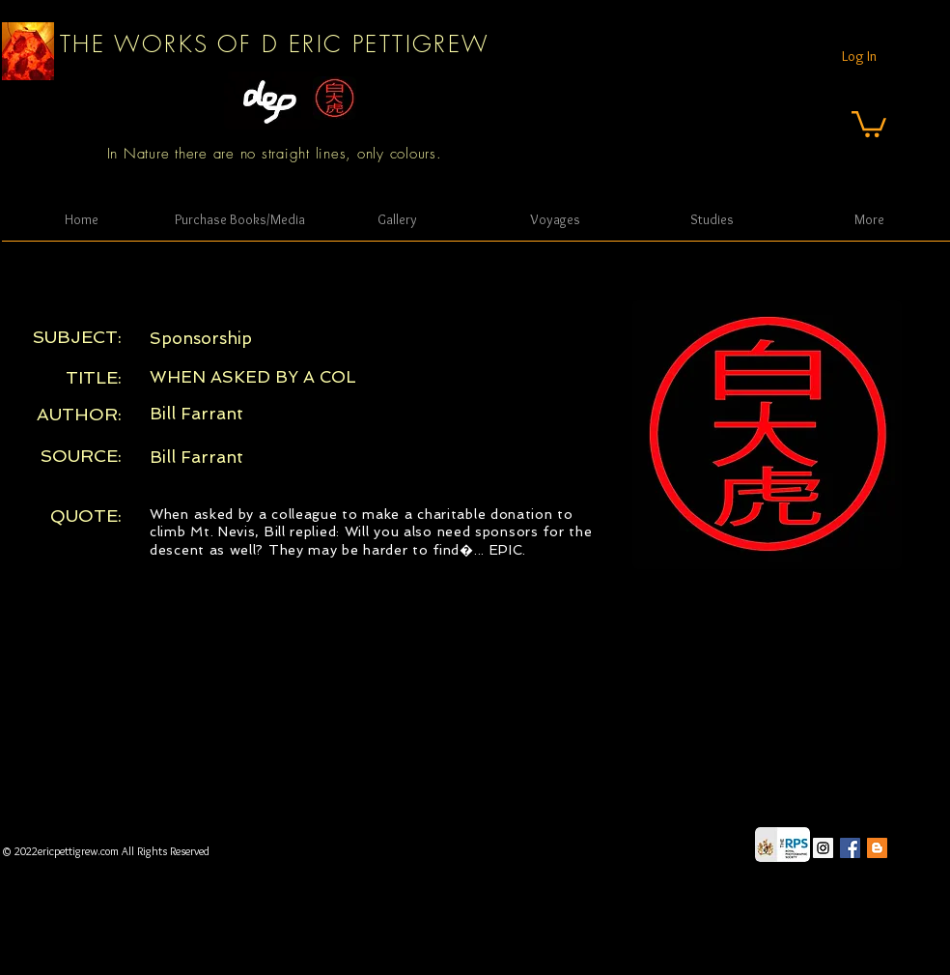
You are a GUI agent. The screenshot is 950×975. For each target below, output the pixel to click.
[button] (869, 122)
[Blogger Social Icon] (877, 848)
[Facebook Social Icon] (850, 848)
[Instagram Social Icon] (823, 848)
